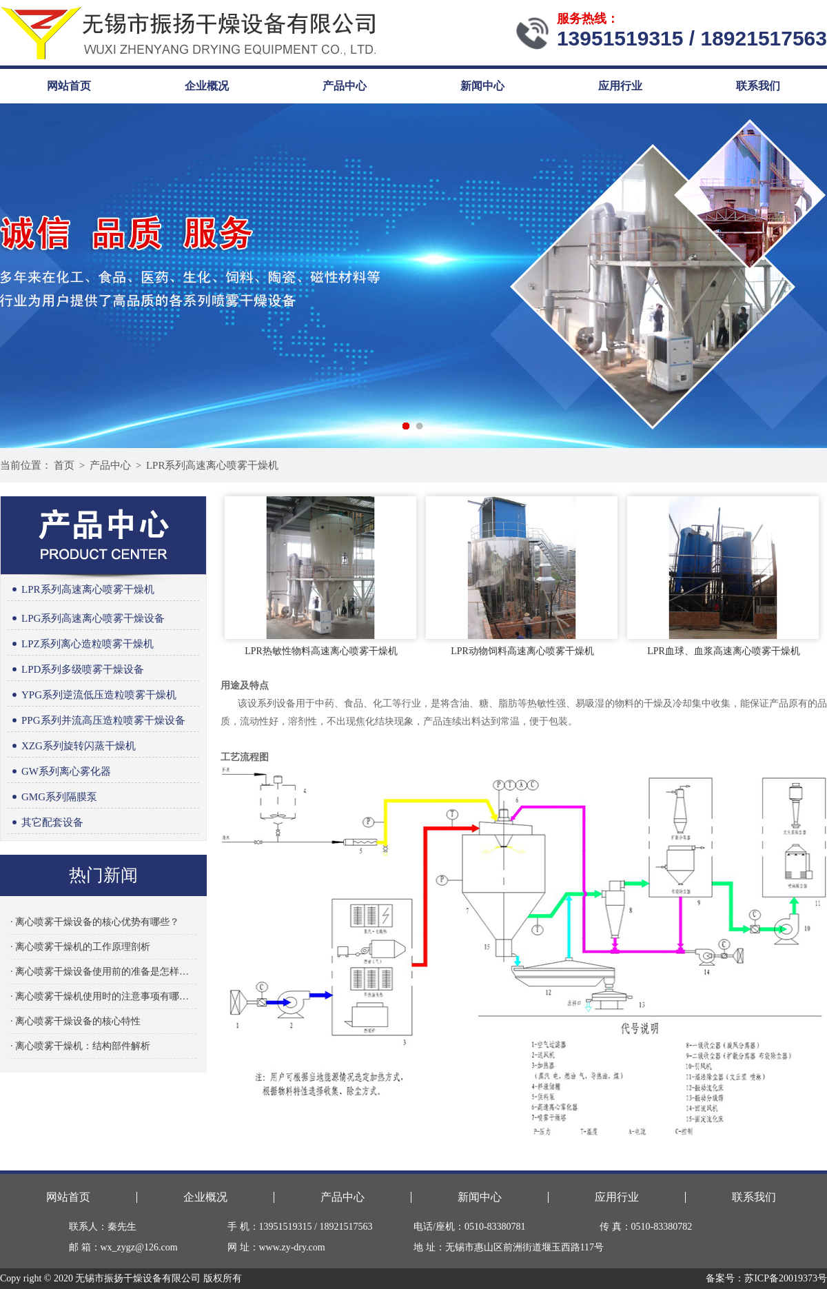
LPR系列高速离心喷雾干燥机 (212, 465)
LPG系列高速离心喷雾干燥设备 (86, 618)
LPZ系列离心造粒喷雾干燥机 (81, 644)
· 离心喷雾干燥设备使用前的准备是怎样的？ (103, 971)
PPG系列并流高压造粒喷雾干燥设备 (96, 720)
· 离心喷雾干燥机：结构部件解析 (80, 1046)
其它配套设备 (45, 822)
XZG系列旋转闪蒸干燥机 (72, 746)
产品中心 (345, 86)
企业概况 (207, 86)
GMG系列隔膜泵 (52, 797)
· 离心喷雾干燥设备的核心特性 (75, 1021)
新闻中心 (482, 86)
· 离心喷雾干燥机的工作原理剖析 (80, 947)
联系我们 (758, 86)
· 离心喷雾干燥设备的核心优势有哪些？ (94, 922)
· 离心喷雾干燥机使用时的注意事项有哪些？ (103, 996)
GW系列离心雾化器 (59, 771)
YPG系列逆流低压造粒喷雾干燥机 (92, 695)
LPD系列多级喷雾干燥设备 (76, 669)
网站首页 (69, 86)
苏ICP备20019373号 (785, 1278)
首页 (64, 465)
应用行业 (620, 86)
